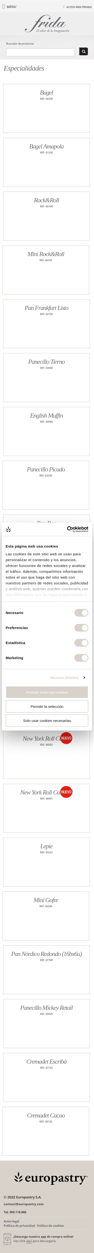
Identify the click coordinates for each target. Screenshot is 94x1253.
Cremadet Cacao (46, 1115)
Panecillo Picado (46, 469)
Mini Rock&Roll (45, 254)
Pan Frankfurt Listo (46, 307)
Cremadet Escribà (46, 1061)
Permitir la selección (47, 706)
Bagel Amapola (46, 146)
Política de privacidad (19, 1225)
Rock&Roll (46, 200)
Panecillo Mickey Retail (46, 1007)
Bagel (46, 92)
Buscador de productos (20, 43)
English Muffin (46, 415)
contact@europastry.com (24, 1204)
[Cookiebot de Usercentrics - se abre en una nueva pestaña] (67, 529)
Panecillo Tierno (46, 361)
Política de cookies (50, 1225)
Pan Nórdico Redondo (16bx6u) (46, 953)
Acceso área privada (77, 7)
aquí (29, 1241)
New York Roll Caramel (46, 792)
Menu (9, 7)
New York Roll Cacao (46, 738)
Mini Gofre (46, 900)
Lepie (46, 846)
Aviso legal (11, 1221)
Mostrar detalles (64, 677)
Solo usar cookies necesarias (47, 721)
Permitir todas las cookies (47, 692)
